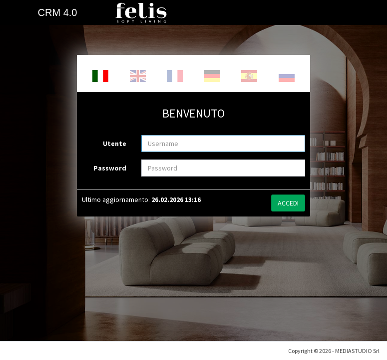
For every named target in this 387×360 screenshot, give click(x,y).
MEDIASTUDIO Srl (357, 342)
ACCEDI (288, 203)
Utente (114, 143)
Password (109, 168)
